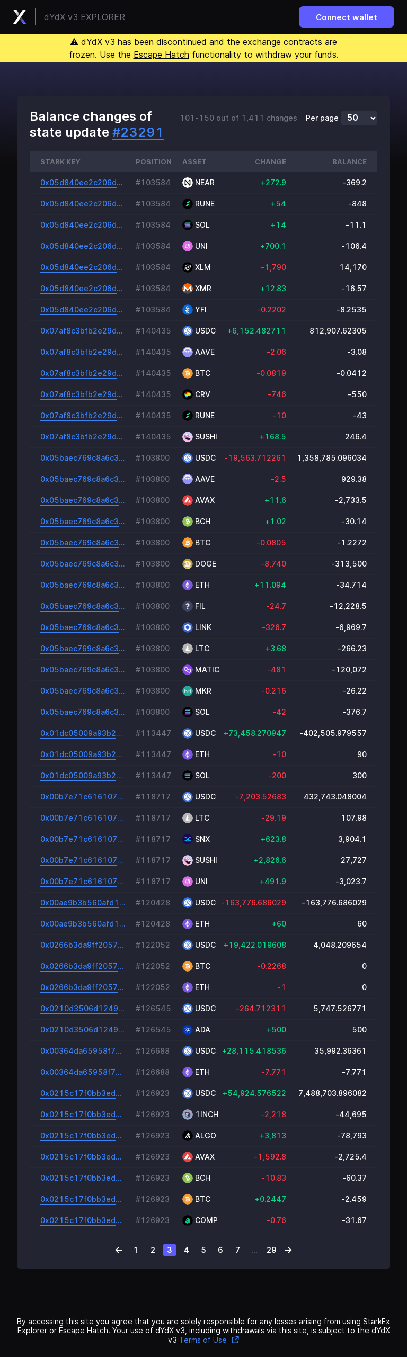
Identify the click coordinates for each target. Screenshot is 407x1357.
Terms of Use (209, 1339)
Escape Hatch (161, 54)
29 (272, 1249)
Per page (322, 118)
